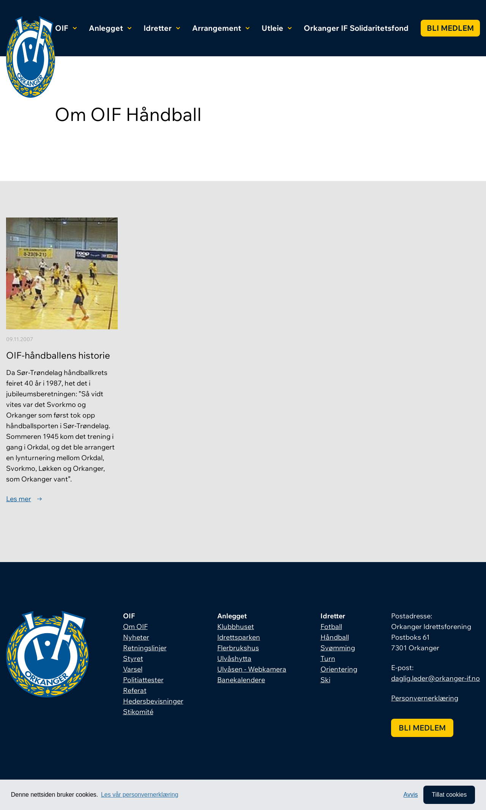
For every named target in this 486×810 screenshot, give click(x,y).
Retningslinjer (145, 647)
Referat (135, 690)
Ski (325, 679)
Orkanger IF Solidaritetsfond (356, 28)
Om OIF (135, 626)
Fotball (331, 626)
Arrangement (220, 28)
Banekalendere (241, 679)
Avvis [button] (411, 794)
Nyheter (136, 637)
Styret (133, 658)
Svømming (337, 647)
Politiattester (143, 679)
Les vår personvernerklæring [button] (139, 794)
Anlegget (110, 28)
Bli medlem (450, 28)
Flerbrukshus (238, 647)
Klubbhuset (235, 626)
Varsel (132, 669)
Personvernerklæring (424, 698)
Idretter (162, 28)
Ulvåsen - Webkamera (251, 669)
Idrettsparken (238, 637)
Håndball (334, 637)
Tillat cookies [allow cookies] (449, 794)
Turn (327, 658)
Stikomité (138, 711)
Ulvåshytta (234, 658)
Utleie (277, 28)
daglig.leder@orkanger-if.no (435, 678)
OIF (66, 28)
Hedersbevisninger (153, 701)
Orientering (338, 669)
